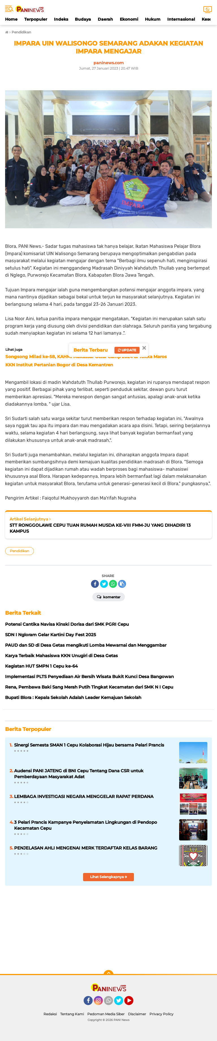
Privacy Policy (161, 1014)
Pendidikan (19, 551)
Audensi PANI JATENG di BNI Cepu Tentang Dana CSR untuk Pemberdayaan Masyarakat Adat (79, 773)
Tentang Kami (72, 1014)
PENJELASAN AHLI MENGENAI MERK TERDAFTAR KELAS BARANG (85, 848)
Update (127, 350)
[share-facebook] (95, 584)
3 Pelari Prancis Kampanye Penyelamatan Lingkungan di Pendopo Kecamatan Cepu (85, 825)
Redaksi (50, 1014)
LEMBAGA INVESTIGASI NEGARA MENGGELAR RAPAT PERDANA (83, 796)
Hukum (152, 19)
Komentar (108, 597)
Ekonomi (129, 19)
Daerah (105, 19)
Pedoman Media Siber (106, 1014)
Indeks (61, 19)
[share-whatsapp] (113, 584)
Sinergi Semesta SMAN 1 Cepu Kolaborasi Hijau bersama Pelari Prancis (89, 745)
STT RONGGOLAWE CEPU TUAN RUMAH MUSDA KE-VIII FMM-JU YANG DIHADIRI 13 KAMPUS (100, 528)
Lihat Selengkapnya (108, 877)
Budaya (83, 19)
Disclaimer (137, 1014)
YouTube (132, 1003)
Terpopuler (35, 19)
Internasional (181, 19)
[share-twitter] (104, 584)
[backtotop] (108, 975)
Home (11, 19)
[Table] (108, 926)
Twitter (121, 1003)
